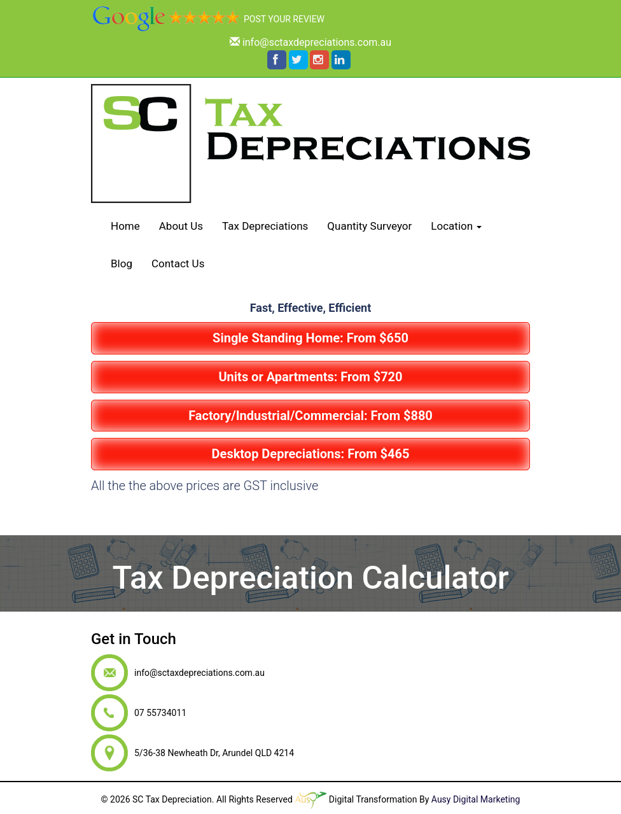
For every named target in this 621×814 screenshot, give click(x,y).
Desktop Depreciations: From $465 (311, 453)
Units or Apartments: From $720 (310, 376)
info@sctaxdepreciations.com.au (316, 42)
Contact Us (177, 263)
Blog (121, 263)
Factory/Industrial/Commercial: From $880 (310, 415)
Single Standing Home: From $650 (310, 338)
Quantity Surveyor (369, 226)
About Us (181, 226)
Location (456, 226)
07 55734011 (189, 518)
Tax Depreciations (265, 226)
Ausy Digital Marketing (475, 799)
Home (125, 226)
